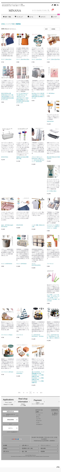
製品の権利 (49, 448)
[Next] (41, 392)
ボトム (37, 416)
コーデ (55, 15)
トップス (38, 415)
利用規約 (11, 448)
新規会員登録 (12, 419)
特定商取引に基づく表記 (30, 448)
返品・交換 (30, 451)
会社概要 (11, 445)
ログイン (12, 428)
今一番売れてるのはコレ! (55, 414)
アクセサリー (39, 424)
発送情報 (49, 451)
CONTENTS (54, 410)
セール (30, 16)
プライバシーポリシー (49, 445)
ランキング (19, 16)
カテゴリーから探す (39, 410)
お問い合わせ (11, 451)
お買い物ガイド (30, 445)
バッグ (37, 422)
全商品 (3, 24)
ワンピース (38, 420)
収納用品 (18, 24)
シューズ (38, 418)
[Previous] (19, 392)
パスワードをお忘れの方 (12, 431)
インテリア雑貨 (10, 24)
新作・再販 (7, 16)
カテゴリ (42, 16)
